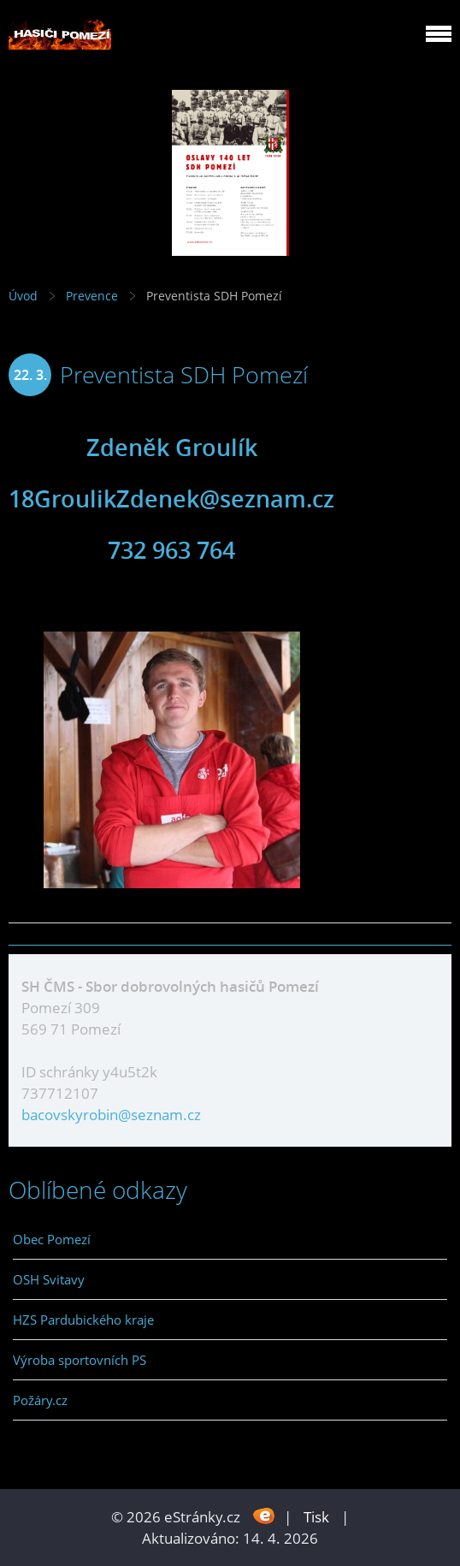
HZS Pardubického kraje (83, 1319)
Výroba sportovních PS (79, 1359)
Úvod (23, 296)
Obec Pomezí (52, 1239)
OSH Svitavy (49, 1279)
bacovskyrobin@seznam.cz (111, 1114)
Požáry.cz (40, 1400)
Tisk (316, 1517)
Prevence (92, 296)
